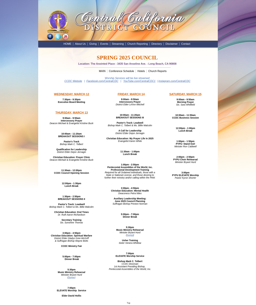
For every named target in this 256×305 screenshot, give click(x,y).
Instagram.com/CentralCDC (174, 81)
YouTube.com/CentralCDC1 (139, 81)
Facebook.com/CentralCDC (102, 81)
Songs (130, 235)
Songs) (71, 277)
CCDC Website (73, 81)
